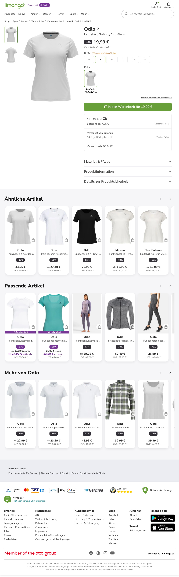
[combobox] (148, 15)
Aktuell (133, 517)
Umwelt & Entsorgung (87, 525)
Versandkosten (162, 125)
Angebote (114, 517)
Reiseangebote (137, 532)
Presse (8, 537)
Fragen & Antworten (86, 517)
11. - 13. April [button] (94, 121)
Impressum (41, 533)
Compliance (41, 529)
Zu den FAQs (162, 139)
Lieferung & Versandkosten (90, 521)
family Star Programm (16, 517)
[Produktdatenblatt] (20, 242)
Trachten (113, 541)
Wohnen (113, 537)
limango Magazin (13, 525)
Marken (113, 545)
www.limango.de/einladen (140, 568)
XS (133, 61)
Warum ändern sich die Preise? (156, 99)
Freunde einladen (13, 521)
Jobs (6, 533)
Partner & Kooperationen (17, 529)
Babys (112, 521)
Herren (112, 533)
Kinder (112, 525)
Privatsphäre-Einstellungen (50, 537)
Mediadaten (10, 541)
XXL (111, 61)
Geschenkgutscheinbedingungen (53, 541)
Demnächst (136, 521)
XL (144, 61)
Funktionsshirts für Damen (23, 475)
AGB (38, 517)
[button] (169, 5)
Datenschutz (42, 525)
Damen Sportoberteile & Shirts (88, 475)
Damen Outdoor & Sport (54, 475)
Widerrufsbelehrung (46, 521)
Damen (112, 529)
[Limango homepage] (14, 5)
